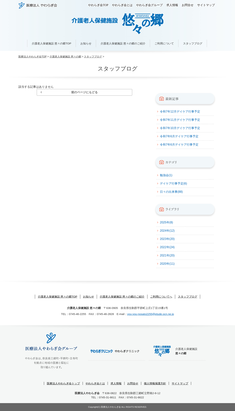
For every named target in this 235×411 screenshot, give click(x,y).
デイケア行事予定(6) (173, 183)
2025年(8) (166, 222)
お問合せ (188, 5)
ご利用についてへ (161, 296)
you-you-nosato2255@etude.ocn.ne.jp (150, 314)
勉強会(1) (166, 175)
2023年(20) (167, 238)
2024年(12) (167, 230)
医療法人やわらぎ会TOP (32, 56)
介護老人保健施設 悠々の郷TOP (51, 43)
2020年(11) (167, 263)
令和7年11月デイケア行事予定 (180, 119)
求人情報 (172, 5)
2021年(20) (167, 255)
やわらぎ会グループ (149, 5)
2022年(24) (167, 247)
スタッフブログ (192, 43)
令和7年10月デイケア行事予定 (180, 128)
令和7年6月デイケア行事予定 (179, 136)
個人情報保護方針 (155, 383)
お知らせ (85, 43)
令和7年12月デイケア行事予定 (180, 111)
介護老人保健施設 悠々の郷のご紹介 (123, 43)
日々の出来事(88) (171, 191)
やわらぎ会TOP (98, 5)
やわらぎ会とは (122, 5)
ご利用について (164, 43)
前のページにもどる (84, 92)
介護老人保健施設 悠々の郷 (65, 56)
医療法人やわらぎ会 (37, 5)
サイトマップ (206, 5)
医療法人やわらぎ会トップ (63, 383)
